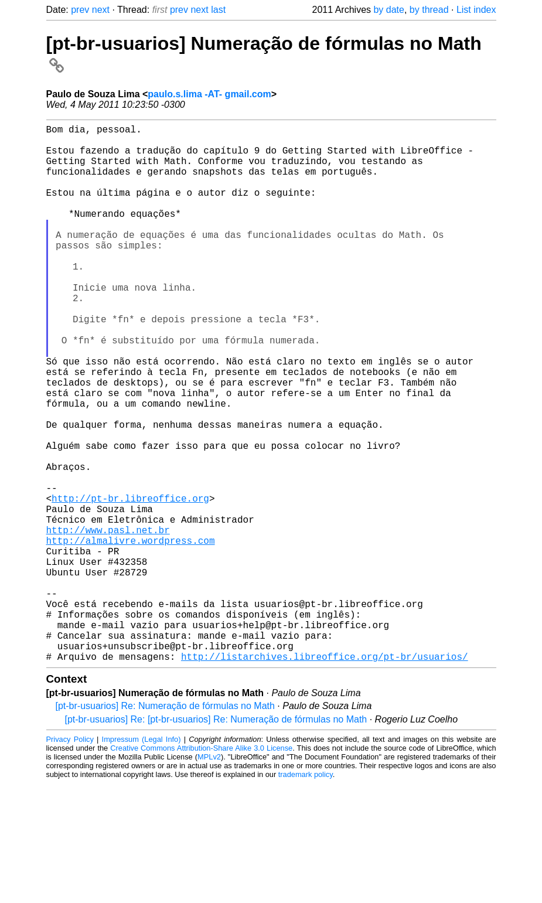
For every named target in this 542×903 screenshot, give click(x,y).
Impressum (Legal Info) (141, 858)
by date (388, 10)
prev (80, 10)
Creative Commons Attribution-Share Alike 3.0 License (201, 867)
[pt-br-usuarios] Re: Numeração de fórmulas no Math (165, 825)
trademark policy (305, 894)
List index (476, 10)
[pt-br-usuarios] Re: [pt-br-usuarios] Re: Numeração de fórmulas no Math (216, 839)
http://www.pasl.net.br (108, 621)
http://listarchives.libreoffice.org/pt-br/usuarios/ (324, 775)
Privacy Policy (70, 858)
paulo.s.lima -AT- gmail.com (209, 94)
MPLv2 (209, 876)
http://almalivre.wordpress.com (130, 634)
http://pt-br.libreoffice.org (130, 582)
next (101, 10)
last (218, 10)
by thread (429, 10)
